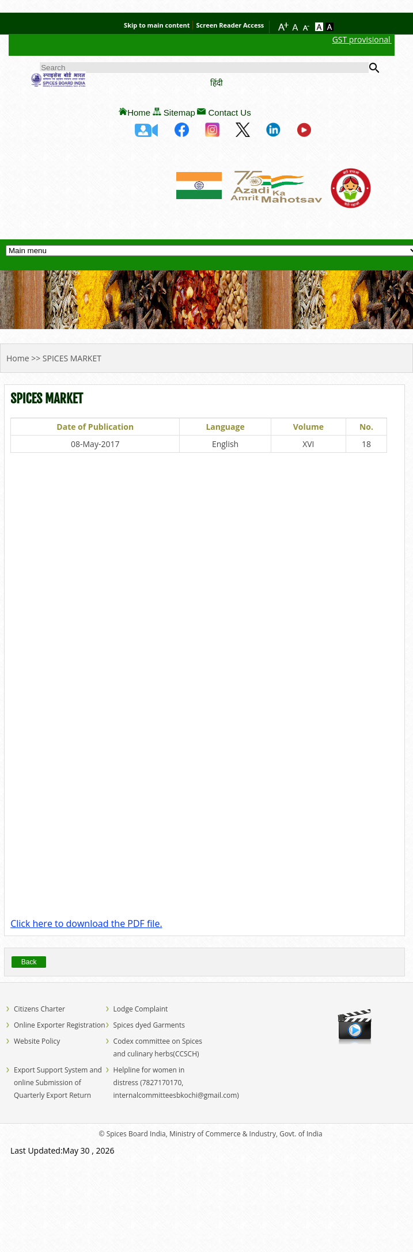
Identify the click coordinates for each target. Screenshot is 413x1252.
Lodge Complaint (140, 1009)
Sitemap (179, 112)
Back (29, 962)
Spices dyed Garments (149, 1025)
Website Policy (37, 1041)
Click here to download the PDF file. (86, 923)
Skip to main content (157, 25)
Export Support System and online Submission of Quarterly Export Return (58, 1082)
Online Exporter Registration (59, 1025)
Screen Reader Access (230, 25)
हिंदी (216, 82)
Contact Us (229, 112)
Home (138, 112)
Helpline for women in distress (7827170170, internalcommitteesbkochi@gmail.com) (176, 1082)
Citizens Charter (39, 1009)
